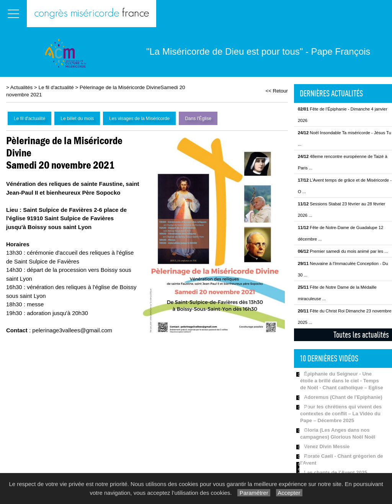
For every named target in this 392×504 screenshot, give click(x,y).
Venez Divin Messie (327, 446)
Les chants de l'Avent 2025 (335, 472)
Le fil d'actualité (56, 87)
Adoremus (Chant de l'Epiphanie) (343, 397)
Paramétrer (254, 492)
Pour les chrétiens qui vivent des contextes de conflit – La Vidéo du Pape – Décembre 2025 (341, 413)
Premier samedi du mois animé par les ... (343, 251)
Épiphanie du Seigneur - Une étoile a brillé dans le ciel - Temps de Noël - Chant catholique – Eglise (341, 380)
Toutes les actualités (361, 335)
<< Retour (276, 91)
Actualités (21, 87)
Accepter (289, 492)
